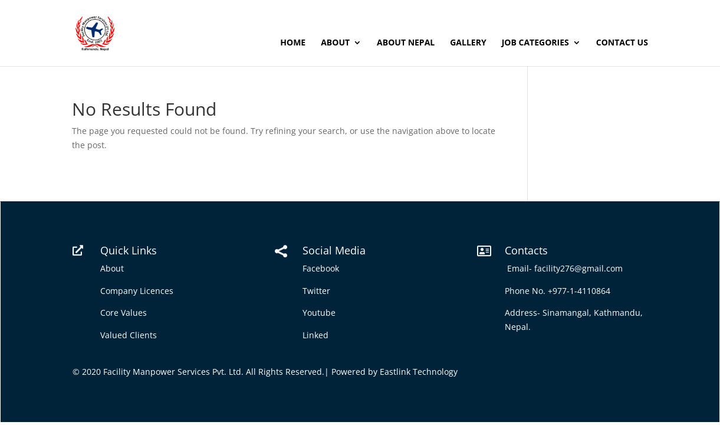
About (335, 43)
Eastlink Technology (419, 371)
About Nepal (406, 43)
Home (292, 43)
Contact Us (622, 43)
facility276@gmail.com (580, 268)
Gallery (468, 43)
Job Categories (535, 43)
